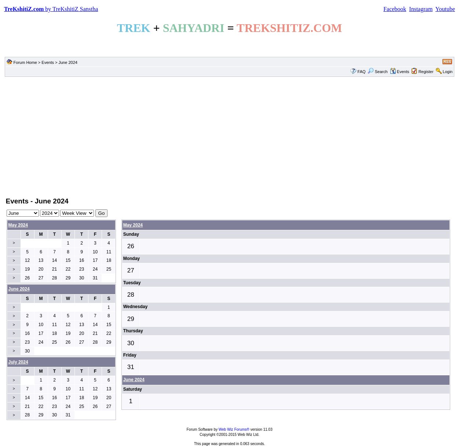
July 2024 (18, 362)
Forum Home (25, 62)
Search (377, 71)
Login (448, 71)
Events (47, 62)
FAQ (361, 71)
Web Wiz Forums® (234, 429)
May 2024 (18, 225)
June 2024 (134, 379)
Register (425, 71)
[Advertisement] (230, 136)
